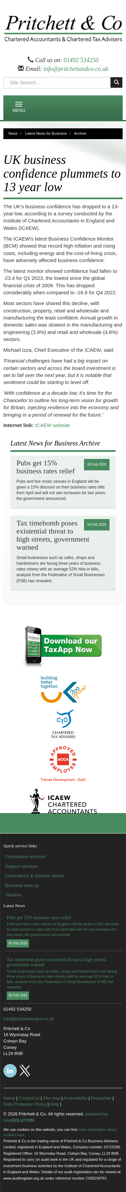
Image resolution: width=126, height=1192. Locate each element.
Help (54, 1104)
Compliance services (25, 856)
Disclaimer (101, 1098)
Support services (21, 866)
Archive (80, 133)
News (13, 133)
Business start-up (22, 885)
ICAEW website (52, 425)
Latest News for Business (46, 133)
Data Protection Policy (24, 1104)
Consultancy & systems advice (34, 875)
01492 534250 (81, 60)
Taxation (13, 894)
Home (9, 1098)
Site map (51, 1098)
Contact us (28, 1098)
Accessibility (75, 1098)
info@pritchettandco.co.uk (75, 69)
